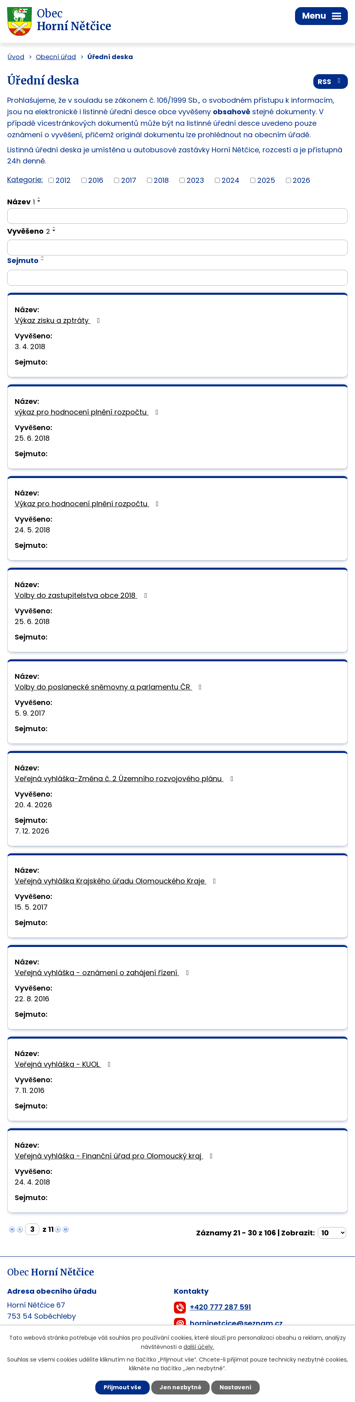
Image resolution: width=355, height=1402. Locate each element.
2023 (195, 180)
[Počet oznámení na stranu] (332, 1233)
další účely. (198, 1347)
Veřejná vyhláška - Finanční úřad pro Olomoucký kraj (115, 1156)
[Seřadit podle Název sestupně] (39, 201)
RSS (331, 81)
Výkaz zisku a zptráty (59, 320)
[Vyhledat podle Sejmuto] (177, 278)
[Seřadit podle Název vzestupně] (39, 198)
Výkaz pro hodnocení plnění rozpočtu (88, 504)
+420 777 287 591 (220, 1307)
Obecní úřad (56, 56)
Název (21, 202)
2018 (161, 180)
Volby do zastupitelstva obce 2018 (82, 595)
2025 (266, 180)
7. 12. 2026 (32, 831)
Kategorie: (25, 179)
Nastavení (235, 1387)
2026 (301, 180)
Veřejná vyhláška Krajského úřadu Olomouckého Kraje (117, 881)
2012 (63, 180)
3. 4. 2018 (30, 346)
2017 (128, 180)
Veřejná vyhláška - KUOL (64, 1064)
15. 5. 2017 (31, 907)
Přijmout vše (122, 1387)
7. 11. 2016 (29, 1090)
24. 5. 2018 (32, 530)
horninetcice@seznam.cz (236, 1323)
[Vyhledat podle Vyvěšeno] (177, 247)
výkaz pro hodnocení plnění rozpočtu (88, 412)
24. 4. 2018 (32, 1182)
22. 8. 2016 (32, 999)
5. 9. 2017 (30, 713)
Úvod (16, 56)
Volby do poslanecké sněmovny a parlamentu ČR (110, 687)
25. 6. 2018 (32, 438)
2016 (95, 180)
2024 (230, 180)
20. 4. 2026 (33, 805)
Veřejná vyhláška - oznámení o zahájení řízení (103, 973)
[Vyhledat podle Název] (177, 216)
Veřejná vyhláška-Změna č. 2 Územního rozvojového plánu (125, 779)
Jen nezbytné (180, 1387)
